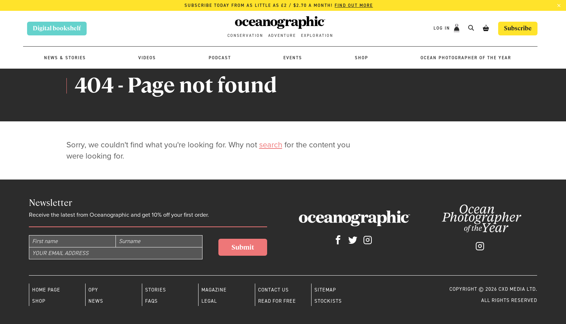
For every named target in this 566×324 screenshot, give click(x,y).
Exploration (317, 35)
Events (292, 58)
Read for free (277, 301)
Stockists (328, 301)
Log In (443, 28)
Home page (46, 289)
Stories (155, 289)
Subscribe (518, 28)
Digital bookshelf (57, 28)
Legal (209, 301)
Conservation (245, 35)
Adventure (282, 35)
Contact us (273, 289)
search (270, 145)
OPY (93, 289)
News (95, 301)
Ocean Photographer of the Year (466, 58)
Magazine (214, 289)
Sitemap (325, 289)
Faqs (151, 301)
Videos (147, 58)
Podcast (220, 58)
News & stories (65, 58)
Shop (361, 58)
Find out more (354, 5)
